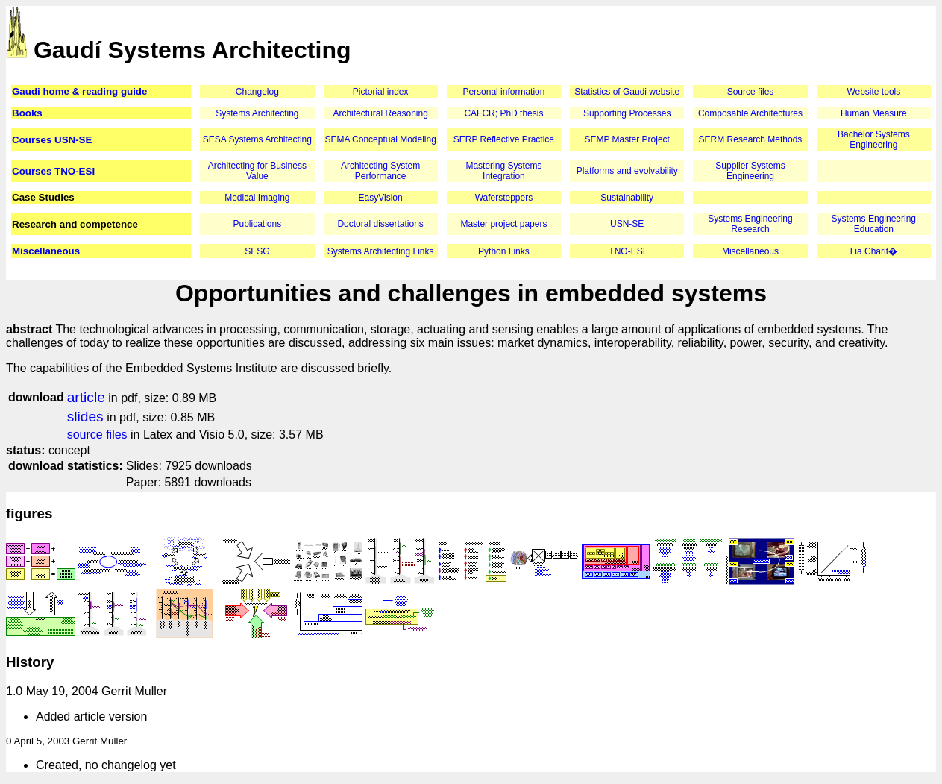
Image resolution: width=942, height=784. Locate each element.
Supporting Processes (627, 113)
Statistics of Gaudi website (626, 92)
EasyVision (381, 197)
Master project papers (503, 224)
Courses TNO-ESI (53, 171)
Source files (750, 92)
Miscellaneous (46, 251)
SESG (257, 251)
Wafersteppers (504, 197)
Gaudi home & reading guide (79, 91)
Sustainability (626, 197)
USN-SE (627, 224)
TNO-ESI (627, 251)
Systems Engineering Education (874, 223)
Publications (257, 224)
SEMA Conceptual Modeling (380, 139)
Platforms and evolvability (627, 171)
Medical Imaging (256, 197)
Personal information (503, 92)
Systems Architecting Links (380, 251)
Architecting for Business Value (257, 170)
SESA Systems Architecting (257, 139)
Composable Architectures (750, 113)
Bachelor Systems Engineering (874, 139)
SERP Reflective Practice (503, 139)
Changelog (257, 92)
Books (27, 113)
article (86, 397)
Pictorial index (381, 92)
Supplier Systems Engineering (750, 170)
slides (85, 416)
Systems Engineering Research (750, 223)
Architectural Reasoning (380, 113)
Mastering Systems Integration (503, 170)
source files (97, 434)
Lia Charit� (873, 251)
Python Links (504, 251)
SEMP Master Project (626, 139)
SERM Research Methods (751, 139)
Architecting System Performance (380, 170)
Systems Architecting (257, 113)
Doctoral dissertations (380, 224)
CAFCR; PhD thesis (503, 113)
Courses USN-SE (52, 139)
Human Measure (874, 113)
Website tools (873, 92)
